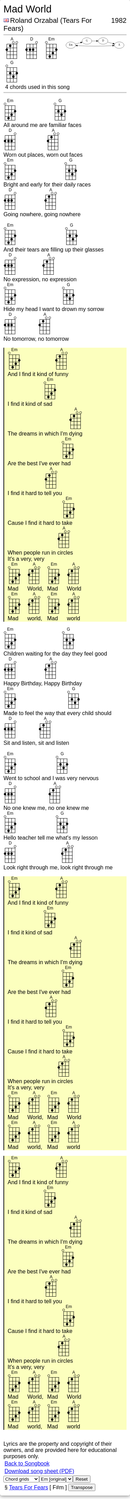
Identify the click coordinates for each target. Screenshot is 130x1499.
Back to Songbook (27, 1463)
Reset (82, 1479)
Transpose (82, 1487)
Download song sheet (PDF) (39, 1471)
